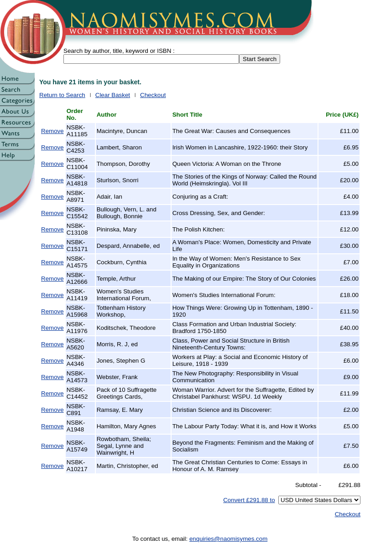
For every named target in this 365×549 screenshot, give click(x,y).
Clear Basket (112, 95)
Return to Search (62, 95)
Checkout (153, 95)
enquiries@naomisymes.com (228, 538)
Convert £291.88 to (249, 500)
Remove (52, 131)
